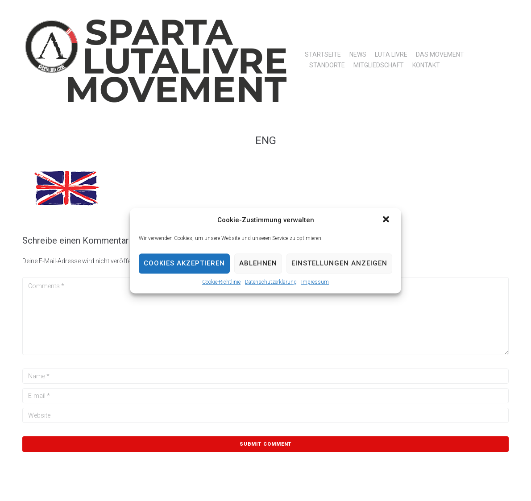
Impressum (315, 282)
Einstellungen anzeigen (339, 263)
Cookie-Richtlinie (221, 282)
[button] (387, 220)
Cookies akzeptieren (184, 263)
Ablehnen (258, 263)
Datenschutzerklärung (271, 282)
